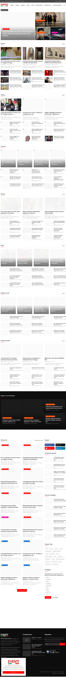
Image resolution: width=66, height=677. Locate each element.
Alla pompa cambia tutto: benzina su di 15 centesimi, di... (16, 324)
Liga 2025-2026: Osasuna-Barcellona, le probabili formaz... (15, 284)
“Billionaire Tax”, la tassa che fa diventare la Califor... (59, 137)
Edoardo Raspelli (49, 556)
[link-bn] (33, 435)
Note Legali (22, 1)
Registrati (60, 1)
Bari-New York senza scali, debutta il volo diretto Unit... (15, 177)
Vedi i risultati (55, 597)
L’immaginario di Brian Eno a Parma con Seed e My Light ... (16, 71)
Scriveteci (2, 1)
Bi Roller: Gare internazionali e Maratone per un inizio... (38, 331)
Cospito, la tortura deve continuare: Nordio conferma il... (38, 79)
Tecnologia (48, 583)
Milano (51, 548)
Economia (48, 579)
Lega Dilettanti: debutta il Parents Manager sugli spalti (38, 276)
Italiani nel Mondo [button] (57, 5)
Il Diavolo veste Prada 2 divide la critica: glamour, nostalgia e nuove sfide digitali (49, 23)
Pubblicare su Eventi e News (58, 673)
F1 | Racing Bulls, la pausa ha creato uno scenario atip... (59, 458)
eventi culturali (54, 561)
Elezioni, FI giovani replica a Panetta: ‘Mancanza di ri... (59, 130)
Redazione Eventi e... (6, 37)
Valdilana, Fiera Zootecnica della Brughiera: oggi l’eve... (40, 309)
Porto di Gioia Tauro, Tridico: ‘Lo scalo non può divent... (15, 130)
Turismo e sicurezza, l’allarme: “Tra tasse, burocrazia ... (23, 163)
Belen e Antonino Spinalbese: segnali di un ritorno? (31, 212)
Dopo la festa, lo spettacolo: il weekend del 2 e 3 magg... (31, 358)
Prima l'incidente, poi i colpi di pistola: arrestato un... (8, 163)
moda (60, 561)
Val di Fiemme (48, 564)
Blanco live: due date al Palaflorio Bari (54, 358)
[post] (18, 26)
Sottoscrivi (62, 644)
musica (61, 548)
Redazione (16, 1)
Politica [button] (17, 5)
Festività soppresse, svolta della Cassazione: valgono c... (59, 465)
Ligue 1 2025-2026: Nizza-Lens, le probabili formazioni (38, 283)
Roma (53, 559)
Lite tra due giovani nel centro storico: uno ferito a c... (37, 178)
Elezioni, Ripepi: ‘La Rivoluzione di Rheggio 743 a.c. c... (37, 123)
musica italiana (48, 551)
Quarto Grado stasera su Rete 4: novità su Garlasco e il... (15, 383)
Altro (47, 594)
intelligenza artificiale (57, 551)
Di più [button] (63, 43)
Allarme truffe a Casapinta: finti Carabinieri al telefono (16, 317)
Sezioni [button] (12, 5)
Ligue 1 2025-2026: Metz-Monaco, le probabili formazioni (15, 277)
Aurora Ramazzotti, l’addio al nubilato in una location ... (15, 229)
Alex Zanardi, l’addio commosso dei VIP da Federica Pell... (58, 229)
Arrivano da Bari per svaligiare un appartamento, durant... (59, 178)
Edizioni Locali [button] (48, 5)
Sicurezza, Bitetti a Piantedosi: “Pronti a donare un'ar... (56, 163)
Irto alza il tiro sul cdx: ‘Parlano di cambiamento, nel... (32, 113)
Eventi (47, 587)
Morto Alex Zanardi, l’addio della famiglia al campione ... (37, 229)
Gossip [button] (28, 5)
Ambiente (48, 592)
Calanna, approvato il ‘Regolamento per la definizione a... (36, 137)
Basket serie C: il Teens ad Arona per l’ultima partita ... (37, 324)
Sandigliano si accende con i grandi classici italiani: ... (57, 309)
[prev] (62, 10)
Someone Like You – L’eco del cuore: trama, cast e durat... (37, 376)
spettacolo (47, 561)
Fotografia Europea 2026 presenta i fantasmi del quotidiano (33, 61)
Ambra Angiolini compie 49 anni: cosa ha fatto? (54, 212)
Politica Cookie (54, 671)
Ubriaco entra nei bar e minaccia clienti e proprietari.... (14, 171)
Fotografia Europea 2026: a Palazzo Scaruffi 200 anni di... (53, 61)
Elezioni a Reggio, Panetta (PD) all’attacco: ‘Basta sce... (37, 130)
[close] (24, 659)
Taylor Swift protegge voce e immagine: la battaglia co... (57, 36)
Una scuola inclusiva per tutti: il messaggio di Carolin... (37, 646)
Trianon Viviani (55, 564)
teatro (47, 553)
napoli (55, 556)
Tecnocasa (60, 556)
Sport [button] (33, 5)
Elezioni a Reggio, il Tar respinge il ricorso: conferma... (14, 137)
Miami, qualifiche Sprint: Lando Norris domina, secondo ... (8, 262)
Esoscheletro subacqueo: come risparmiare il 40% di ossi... (38, 85)
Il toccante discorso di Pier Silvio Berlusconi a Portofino (10, 212)
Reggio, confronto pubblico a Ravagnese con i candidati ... (59, 472)
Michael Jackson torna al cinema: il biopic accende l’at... (53, 420)
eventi (57, 553)
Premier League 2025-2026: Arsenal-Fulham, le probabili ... (57, 262)
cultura (47, 548)
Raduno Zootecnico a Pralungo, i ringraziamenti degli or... (38, 317)
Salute (47, 581)
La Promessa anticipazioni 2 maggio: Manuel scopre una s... (59, 376)
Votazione (48, 597)
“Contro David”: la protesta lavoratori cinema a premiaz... (9, 358)
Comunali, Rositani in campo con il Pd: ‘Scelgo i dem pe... (11, 113)
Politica (47, 577)
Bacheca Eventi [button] (39, 5)
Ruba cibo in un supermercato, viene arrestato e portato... (36, 171)
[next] (64, 10)
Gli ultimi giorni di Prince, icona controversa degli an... (59, 480)
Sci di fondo (52, 553)
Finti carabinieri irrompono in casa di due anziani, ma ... (15, 184)
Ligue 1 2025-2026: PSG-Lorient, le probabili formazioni (41, 262)
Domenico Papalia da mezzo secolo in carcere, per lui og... (16, 85)
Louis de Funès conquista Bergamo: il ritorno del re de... (42, 36)
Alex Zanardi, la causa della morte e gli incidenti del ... (15, 236)
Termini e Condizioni (45, 671)
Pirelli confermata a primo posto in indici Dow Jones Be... (16, 78)
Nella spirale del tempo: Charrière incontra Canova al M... (33, 506)
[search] (64, 5)
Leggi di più (21, 669)
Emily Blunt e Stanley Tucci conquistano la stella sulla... (37, 222)
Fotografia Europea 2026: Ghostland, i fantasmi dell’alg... (38, 71)
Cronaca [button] (23, 5)
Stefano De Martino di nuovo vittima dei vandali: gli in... (15, 222)
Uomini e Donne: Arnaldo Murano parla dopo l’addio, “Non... (37, 383)
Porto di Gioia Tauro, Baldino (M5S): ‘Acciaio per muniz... (59, 123)
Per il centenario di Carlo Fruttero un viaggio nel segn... (10, 61)
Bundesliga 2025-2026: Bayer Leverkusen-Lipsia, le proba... (38, 269)
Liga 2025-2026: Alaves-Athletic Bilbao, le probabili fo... (16, 269)
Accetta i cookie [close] (13, 672)
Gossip (47, 590)
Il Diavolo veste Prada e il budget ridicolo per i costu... (15, 376)
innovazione (48, 559)
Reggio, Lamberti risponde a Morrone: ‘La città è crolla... (15, 123)
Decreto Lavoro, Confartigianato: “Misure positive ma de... (41, 163)
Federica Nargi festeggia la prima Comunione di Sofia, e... (59, 222)
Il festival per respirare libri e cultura (16, 368)
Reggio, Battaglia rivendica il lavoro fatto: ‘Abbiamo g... (53, 113)
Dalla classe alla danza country (38, 367)
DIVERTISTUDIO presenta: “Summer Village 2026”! (24, 309)
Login (56, 1)
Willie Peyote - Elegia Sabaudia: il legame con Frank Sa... (59, 383)
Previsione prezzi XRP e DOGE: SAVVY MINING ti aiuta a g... (38, 652)
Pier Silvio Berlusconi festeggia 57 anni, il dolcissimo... (36, 236)
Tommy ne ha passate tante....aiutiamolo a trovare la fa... (7, 309)
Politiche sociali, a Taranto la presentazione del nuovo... (59, 171)
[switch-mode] (64, 1)
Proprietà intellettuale (9, 1)
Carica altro (22, 590)
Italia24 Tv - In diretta (36, 637)
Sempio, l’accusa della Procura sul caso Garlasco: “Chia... (38, 184)
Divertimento (48, 585)
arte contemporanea (60, 559)
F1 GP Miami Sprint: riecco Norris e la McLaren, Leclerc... (23, 262)
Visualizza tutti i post (39, 440)
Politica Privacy (61, 671)
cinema (56, 548)
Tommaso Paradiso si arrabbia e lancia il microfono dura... (58, 236)
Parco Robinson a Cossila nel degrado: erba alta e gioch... (16, 331)
